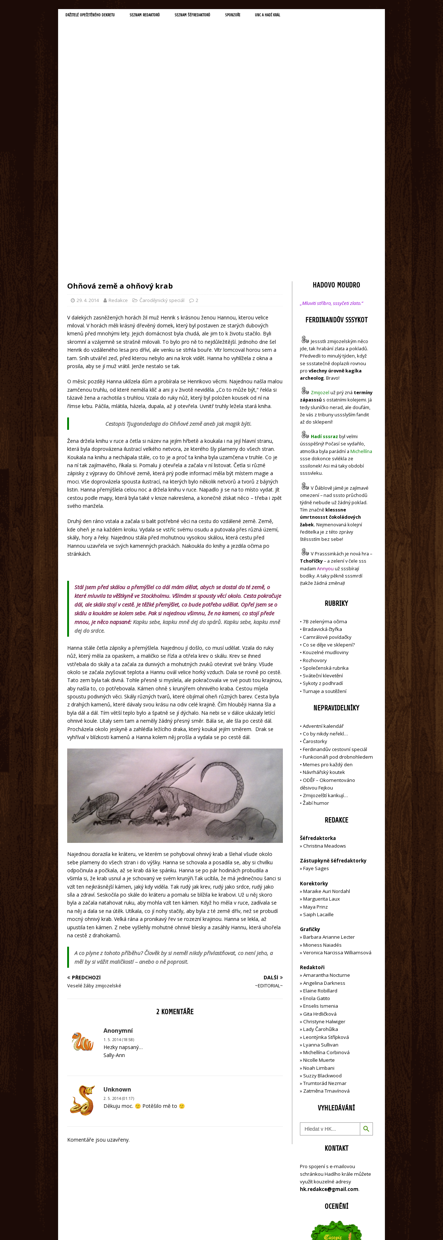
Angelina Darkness (323, 828)
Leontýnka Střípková (326, 882)
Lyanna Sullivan (320, 890)
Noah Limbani (318, 913)
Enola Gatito (316, 844)
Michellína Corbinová (326, 898)
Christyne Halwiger (324, 867)
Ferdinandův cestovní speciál (335, 594)
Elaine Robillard (320, 836)
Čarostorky (315, 587)
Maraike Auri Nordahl (326, 737)
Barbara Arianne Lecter (329, 782)
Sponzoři (279, 17)
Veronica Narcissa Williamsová (337, 798)
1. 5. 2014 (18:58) (118, 885)
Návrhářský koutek (324, 618)
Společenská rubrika (326, 513)
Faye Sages (316, 714)
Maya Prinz (315, 752)
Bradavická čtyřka (322, 475)
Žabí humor (316, 648)
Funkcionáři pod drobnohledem (338, 602)
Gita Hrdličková (320, 859)
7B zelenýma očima (325, 467)
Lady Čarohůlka (320, 875)
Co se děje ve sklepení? (329, 490)
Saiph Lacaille (318, 760)
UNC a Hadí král (322, 17)
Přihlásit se (312, 1193)
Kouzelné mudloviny (326, 498)
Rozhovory (315, 505)
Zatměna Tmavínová (326, 936)
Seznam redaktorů (170, 17)
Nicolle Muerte (319, 905)
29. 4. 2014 (88, 146)
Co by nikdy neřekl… (325, 579)
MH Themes (169, 1224)
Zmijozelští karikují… (325, 641)
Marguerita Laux (321, 744)
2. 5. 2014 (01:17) (118, 944)
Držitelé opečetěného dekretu (100, 17)
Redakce (118, 146)
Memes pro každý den (328, 610)
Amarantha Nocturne (326, 820)
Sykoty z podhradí (323, 529)
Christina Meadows (324, 691)
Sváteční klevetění (323, 521)
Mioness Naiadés (322, 790)
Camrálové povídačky (327, 482)
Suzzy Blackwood (322, 921)
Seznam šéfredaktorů (230, 17)
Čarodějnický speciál (161, 146)
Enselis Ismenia (320, 851)
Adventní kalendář (323, 571)
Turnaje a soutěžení (324, 536)
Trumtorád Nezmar (324, 929)
